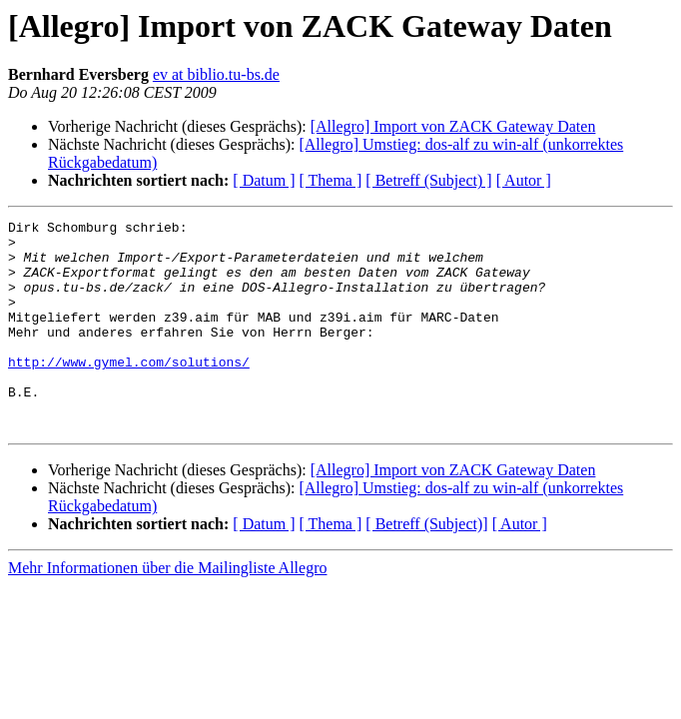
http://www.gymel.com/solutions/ (129, 391)
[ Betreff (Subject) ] (428, 180)
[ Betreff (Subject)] (426, 565)
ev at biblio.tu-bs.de (216, 74)
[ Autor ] (523, 180)
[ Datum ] (264, 180)
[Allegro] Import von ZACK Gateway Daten (453, 126)
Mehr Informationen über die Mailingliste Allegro (167, 609)
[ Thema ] (331, 180)
